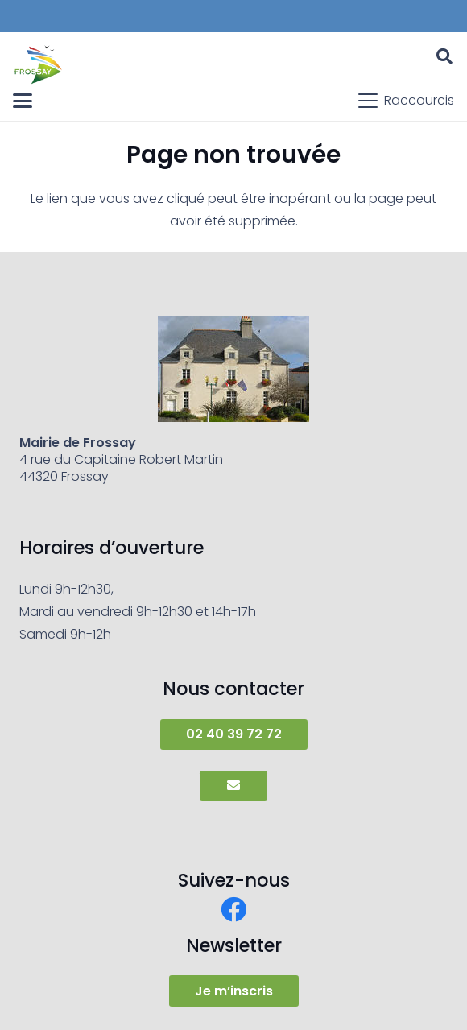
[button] (444, 56)
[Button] (233, 786)
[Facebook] (233, 909)
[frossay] (38, 64)
